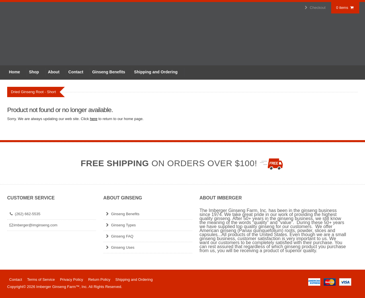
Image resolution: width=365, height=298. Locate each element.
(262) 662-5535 (24, 214)
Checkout (315, 7)
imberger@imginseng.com (33, 225)
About (53, 72)
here (93, 119)
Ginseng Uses (119, 247)
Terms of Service (41, 279)
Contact (75, 72)
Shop (34, 72)
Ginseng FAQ (119, 236)
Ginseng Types (120, 225)
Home (14, 72)
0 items (345, 7)
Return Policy (99, 279)
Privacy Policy (71, 279)
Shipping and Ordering (156, 72)
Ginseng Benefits (108, 72)
